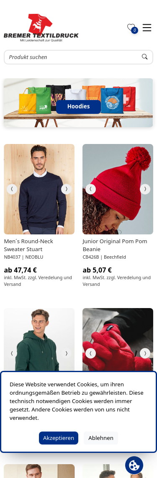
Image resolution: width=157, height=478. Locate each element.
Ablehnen (100, 438)
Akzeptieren (58, 438)
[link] (39, 189)
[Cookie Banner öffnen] (134, 465)
